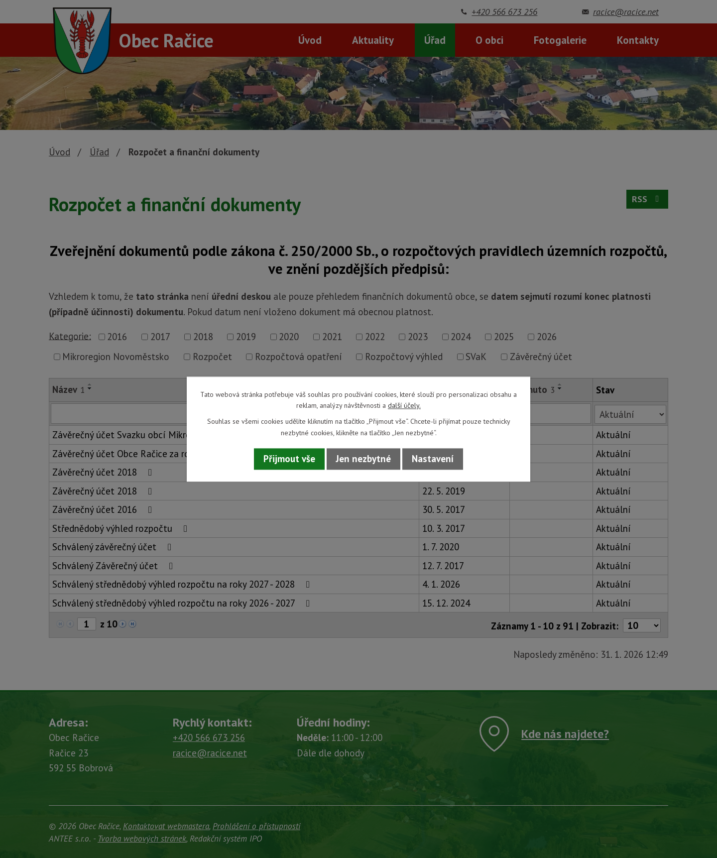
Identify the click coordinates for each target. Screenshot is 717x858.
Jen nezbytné (363, 459)
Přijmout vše (289, 459)
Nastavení (433, 459)
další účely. (404, 405)
